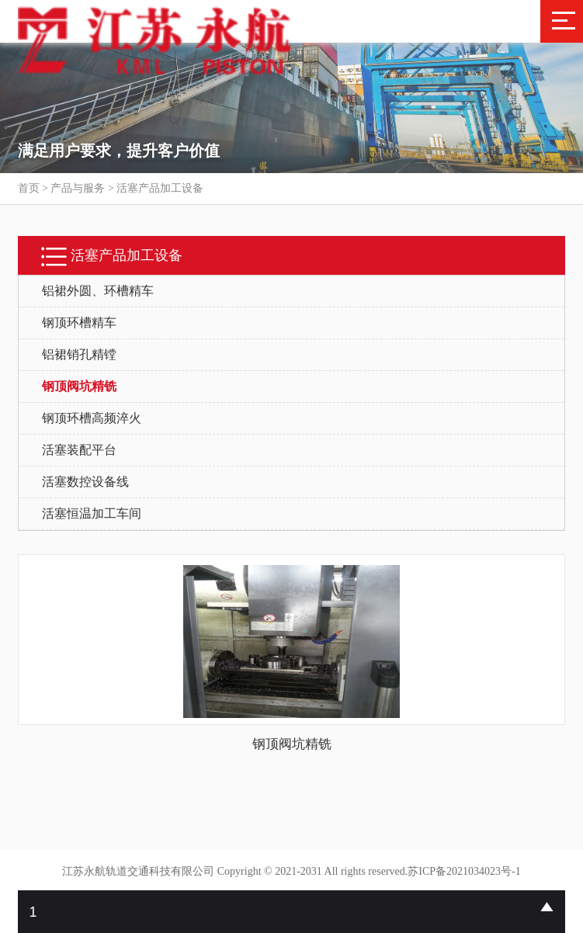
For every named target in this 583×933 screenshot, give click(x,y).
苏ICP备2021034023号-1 (464, 871)
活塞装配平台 (79, 449)
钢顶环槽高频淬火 (91, 418)
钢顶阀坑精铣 (79, 386)
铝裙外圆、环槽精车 (98, 290)
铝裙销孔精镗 (79, 354)
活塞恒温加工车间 (91, 513)
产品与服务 (77, 188)
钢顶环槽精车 (79, 322)
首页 (29, 188)
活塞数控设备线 (85, 481)
